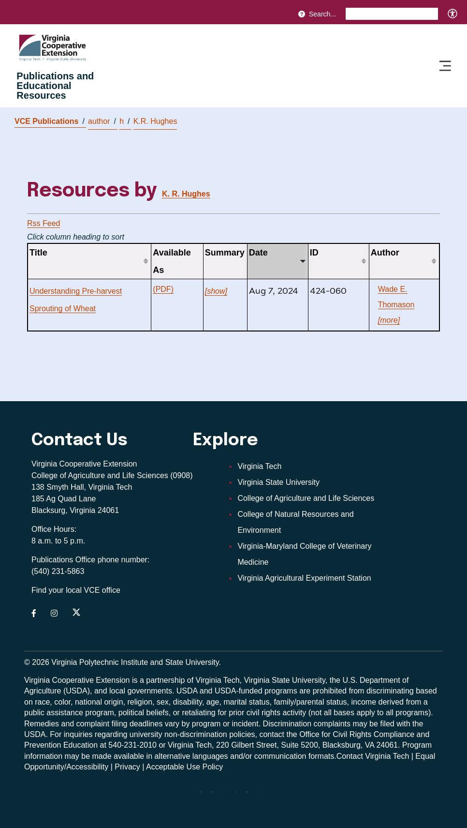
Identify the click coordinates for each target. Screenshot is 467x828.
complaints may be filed (354, 724)
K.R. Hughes (155, 121)
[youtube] (262, 795)
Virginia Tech (259, 466)
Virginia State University (278, 482)
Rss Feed (43, 223)
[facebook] (216, 795)
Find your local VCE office (75, 590)
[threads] (228, 795)
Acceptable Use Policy (184, 767)
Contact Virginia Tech (372, 756)
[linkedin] (251, 795)
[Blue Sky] (204, 795)
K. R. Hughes (186, 194)
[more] (389, 320)
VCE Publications (50, 121)
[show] (216, 291)
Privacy (127, 767)
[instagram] (239, 795)
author (102, 121)
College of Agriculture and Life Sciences (305, 498)
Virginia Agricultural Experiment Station (304, 578)
